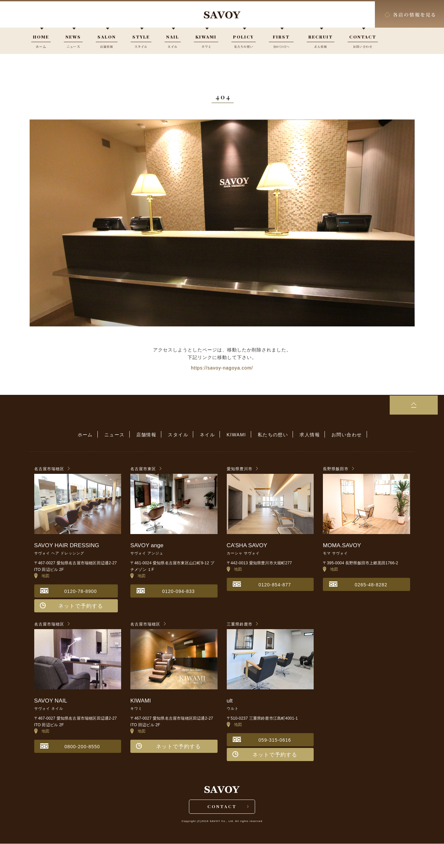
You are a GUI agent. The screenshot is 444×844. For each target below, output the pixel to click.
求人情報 (308, 434)
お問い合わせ (343, 434)
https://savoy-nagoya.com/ (222, 368)
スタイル (179, 434)
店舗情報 (148, 434)
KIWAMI (235, 434)
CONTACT (222, 806)
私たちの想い (271, 434)
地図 (42, 576)
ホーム (88, 434)
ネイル (207, 434)
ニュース (117, 434)
